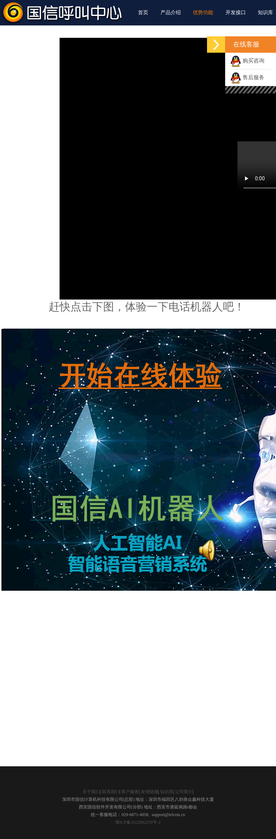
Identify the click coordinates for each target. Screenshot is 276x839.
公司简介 (183, 791)
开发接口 (236, 12)
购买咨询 (247, 61)
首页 (143, 12)
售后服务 (247, 77)
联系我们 (110, 791)
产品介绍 (171, 12)
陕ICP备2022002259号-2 (138, 822)
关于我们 (91, 791)
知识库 (265, 12)
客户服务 (130, 791)
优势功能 (203, 12)
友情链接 (149, 791)
